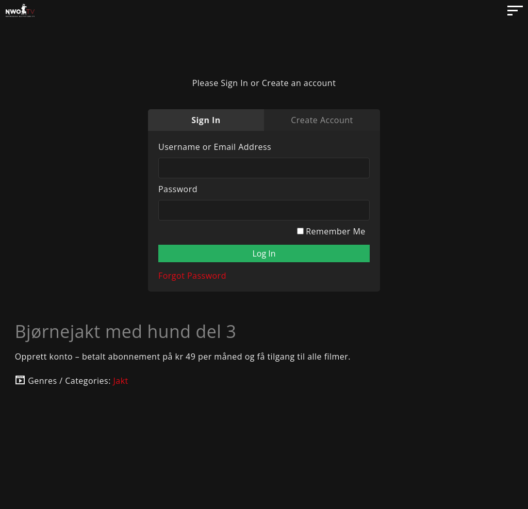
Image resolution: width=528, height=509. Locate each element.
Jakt (120, 380)
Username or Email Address (214, 146)
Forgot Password (192, 275)
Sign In (206, 120)
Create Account (322, 120)
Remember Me (331, 231)
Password (177, 189)
